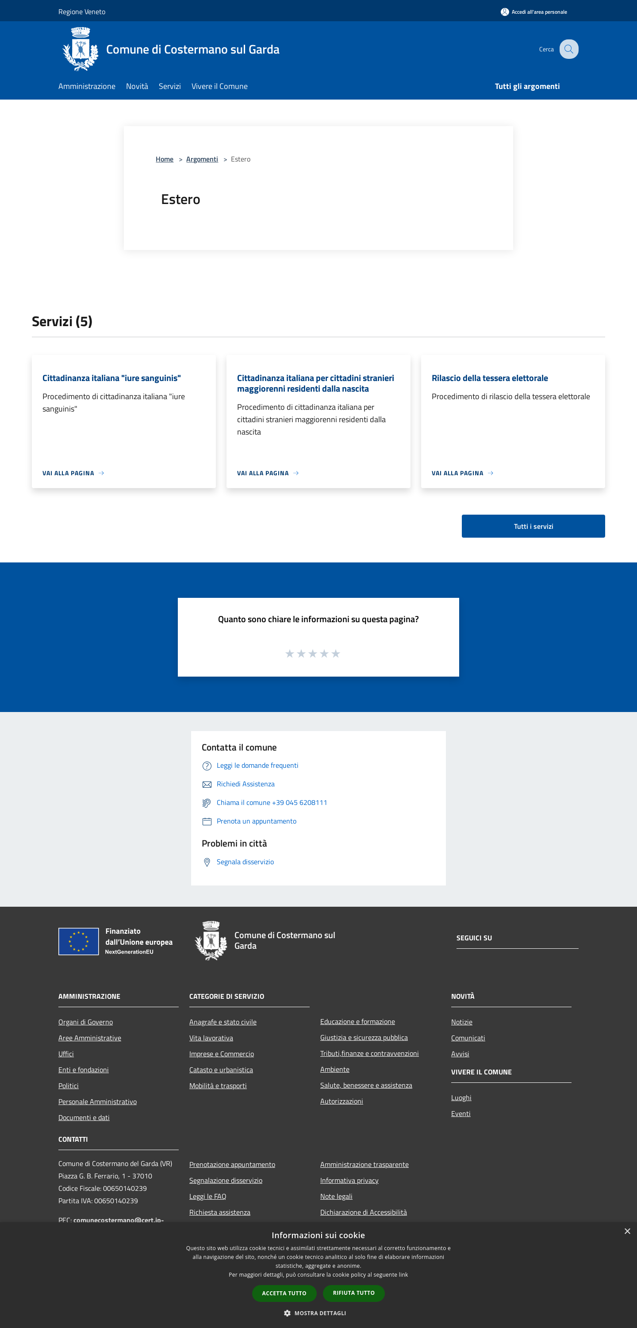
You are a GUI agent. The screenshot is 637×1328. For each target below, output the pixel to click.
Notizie (461, 1021)
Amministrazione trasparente (364, 1164)
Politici (68, 1085)
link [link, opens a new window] (403, 1274)
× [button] (627, 1231)
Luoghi (461, 1097)
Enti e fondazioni (83, 1069)
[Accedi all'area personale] (534, 11)
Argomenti (202, 159)
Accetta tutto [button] (284, 1293)
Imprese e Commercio (221, 1053)
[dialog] (318, 1275)
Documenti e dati (84, 1117)
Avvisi (460, 1053)
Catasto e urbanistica (221, 1069)
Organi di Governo (85, 1021)
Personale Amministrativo (97, 1101)
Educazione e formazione (357, 1021)
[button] (318, 1313)
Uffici (66, 1053)
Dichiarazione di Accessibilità (363, 1212)
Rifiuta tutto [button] (354, 1293)
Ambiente (334, 1069)
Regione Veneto (81, 11)
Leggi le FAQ (207, 1196)
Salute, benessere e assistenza (366, 1085)
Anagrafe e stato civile (223, 1021)
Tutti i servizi (533, 526)
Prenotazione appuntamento (232, 1164)
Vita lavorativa (211, 1037)
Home (164, 159)
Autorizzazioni (341, 1101)
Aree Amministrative (89, 1037)
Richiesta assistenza (219, 1212)
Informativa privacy (349, 1180)
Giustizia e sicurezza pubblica (364, 1037)
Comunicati (468, 1037)
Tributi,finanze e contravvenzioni (369, 1053)
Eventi (461, 1113)
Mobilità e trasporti (218, 1085)
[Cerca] (568, 49)
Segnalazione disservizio (225, 1180)
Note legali (336, 1196)
